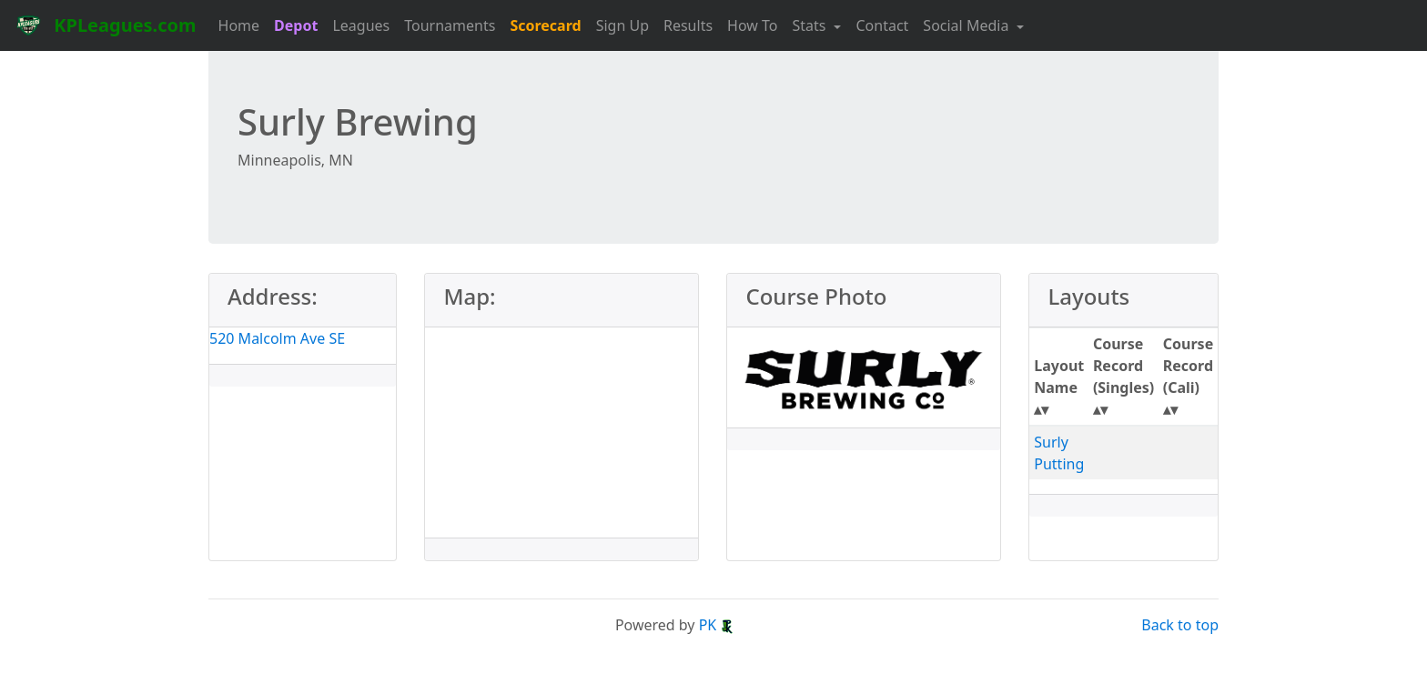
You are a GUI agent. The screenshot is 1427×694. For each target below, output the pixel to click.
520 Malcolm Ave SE (277, 338)
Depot (296, 25)
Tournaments (449, 25)
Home (239, 25)
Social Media (967, 25)
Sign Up (622, 25)
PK (717, 625)
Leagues (361, 25)
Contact (881, 25)
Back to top (1180, 625)
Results (688, 25)
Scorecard (545, 25)
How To (752, 25)
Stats (811, 25)
